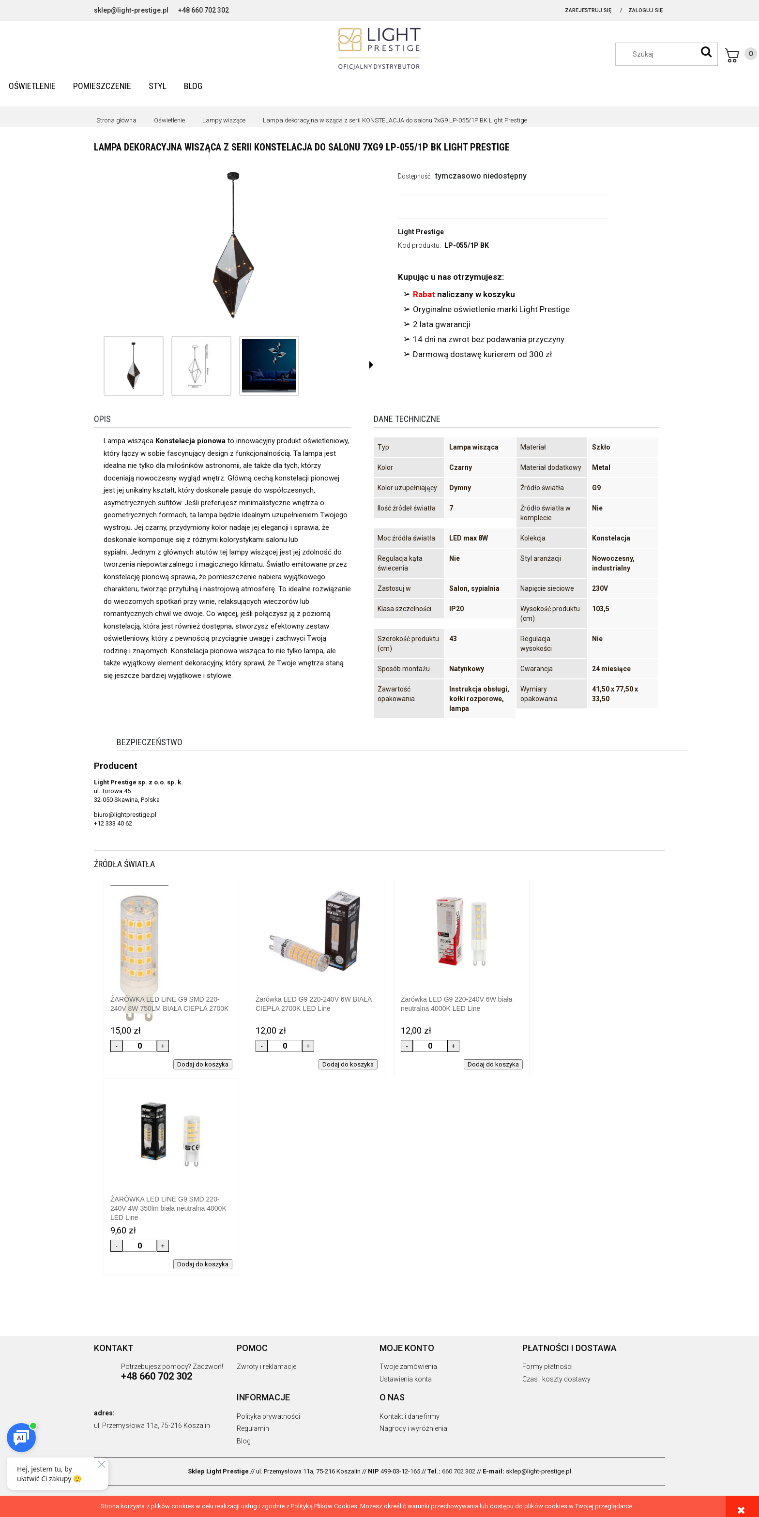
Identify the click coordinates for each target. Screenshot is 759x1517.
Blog (244, 1441)
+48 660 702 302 (203, 10)
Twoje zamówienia (408, 1366)
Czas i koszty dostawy (556, 1379)
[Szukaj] (706, 51)
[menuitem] (32, 86)
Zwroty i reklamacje (266, 1366)
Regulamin (253, 1428)
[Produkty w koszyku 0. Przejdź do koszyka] (741, 55)
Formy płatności (547, 1366)
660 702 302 (458, 1471)
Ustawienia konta (406, 1379)
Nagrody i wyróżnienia (413, 1428)
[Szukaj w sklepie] (671, 54)
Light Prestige (421, 232)
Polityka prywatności (268, 1416)
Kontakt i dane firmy (410, 1416)
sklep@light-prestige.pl (131, 10)
